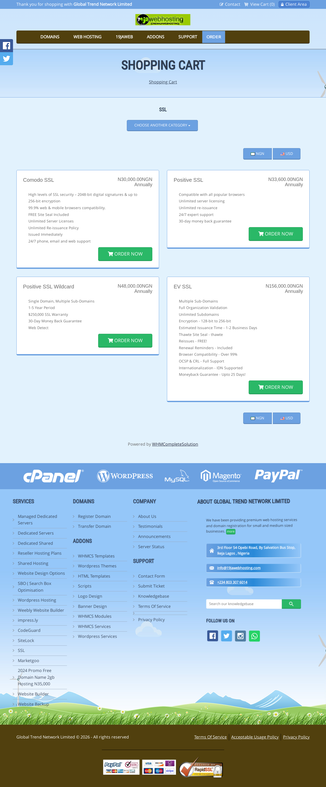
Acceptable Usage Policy (255, 737)
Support (187, 37)
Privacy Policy (296, 737)
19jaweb (124, 37)
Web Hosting (87, 37)
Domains (49, 37)
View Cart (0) (262, 4)
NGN (257, 153)
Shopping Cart (163, 82)
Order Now (125, 254)
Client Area (296, 4)
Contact (232, 4)
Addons (155, 37)
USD (286, 153)
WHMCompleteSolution (175, 444)
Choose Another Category (162, 125)
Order (214, 37)
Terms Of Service (210, 737)
